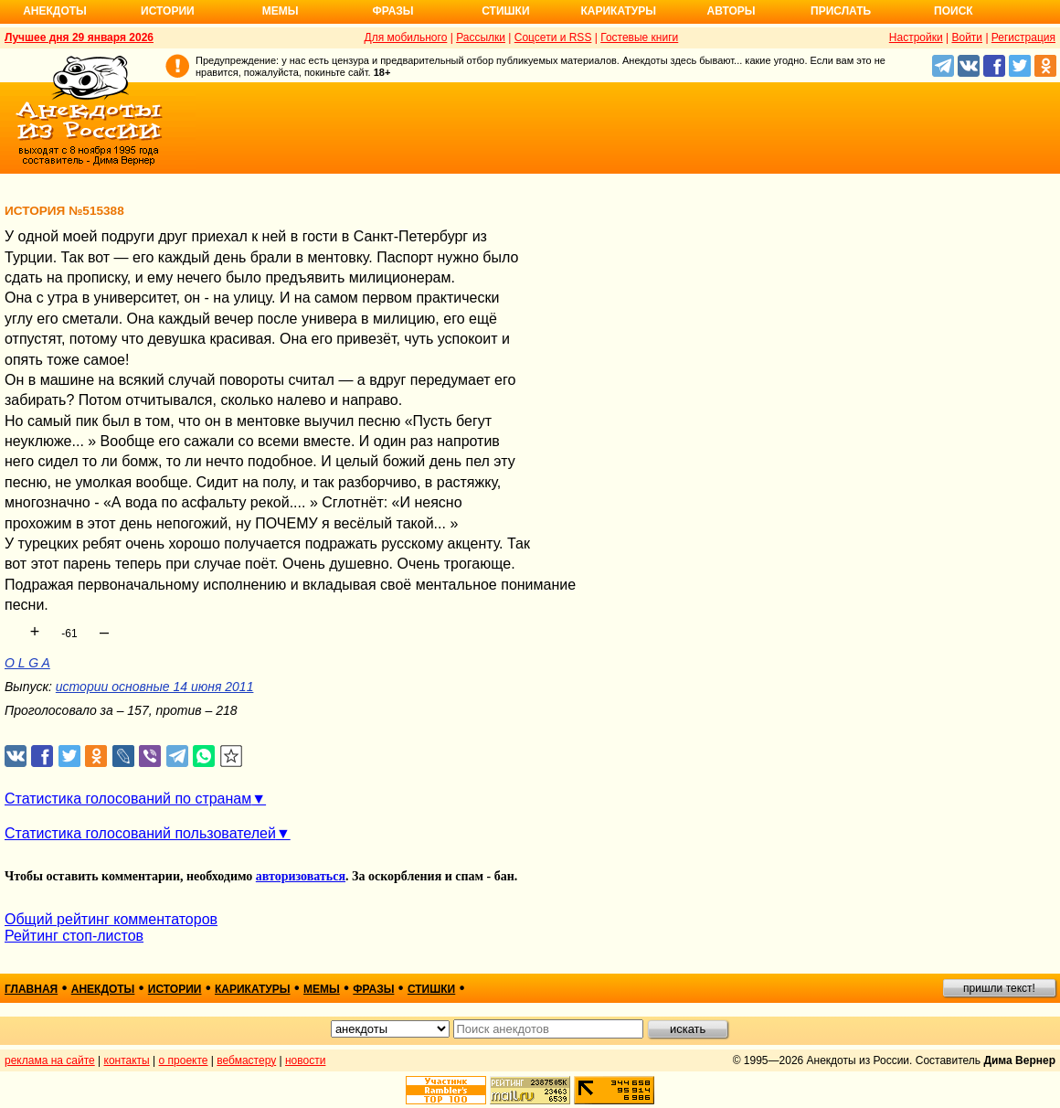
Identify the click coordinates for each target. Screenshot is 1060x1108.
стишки (431, 989)
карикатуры (253, 989)
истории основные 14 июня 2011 (155, 686)
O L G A (27, 662)
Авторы (731, 11)
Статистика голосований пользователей (140, 833)
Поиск (953, 11)
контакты (127, 1060)
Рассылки (480, 37)
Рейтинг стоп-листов (74, 935)
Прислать (841, 11)
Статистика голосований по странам (128, 798)
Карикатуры (618, 11)
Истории (168, 11)
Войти (966, 37)
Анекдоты (55, 11)
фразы (373, 989)
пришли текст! (999, 988)
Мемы (280, 11)
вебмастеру (246, 1060)
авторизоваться (300, 876)
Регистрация (1023, 37)
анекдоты (103, 989)
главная (31, 989)
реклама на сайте (50, 1060)
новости (305, 1060)
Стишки (505, 11)
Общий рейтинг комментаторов (111, 919)
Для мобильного (406, 37)
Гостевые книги (639, 37)
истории (175, 989)
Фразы (392, 11)
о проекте (183, 1060)
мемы (321, 989)
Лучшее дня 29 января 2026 (79, 37)
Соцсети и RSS (553, 37)
